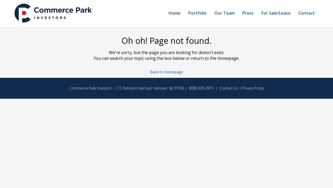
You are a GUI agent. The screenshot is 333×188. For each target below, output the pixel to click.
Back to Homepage (166, 71)
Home (175, 13)
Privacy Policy (253, 88)
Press (248, 13)
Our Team (224, 13)
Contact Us (229, 88)
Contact (306, 13)
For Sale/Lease (276, 13)
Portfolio (197, 13)
